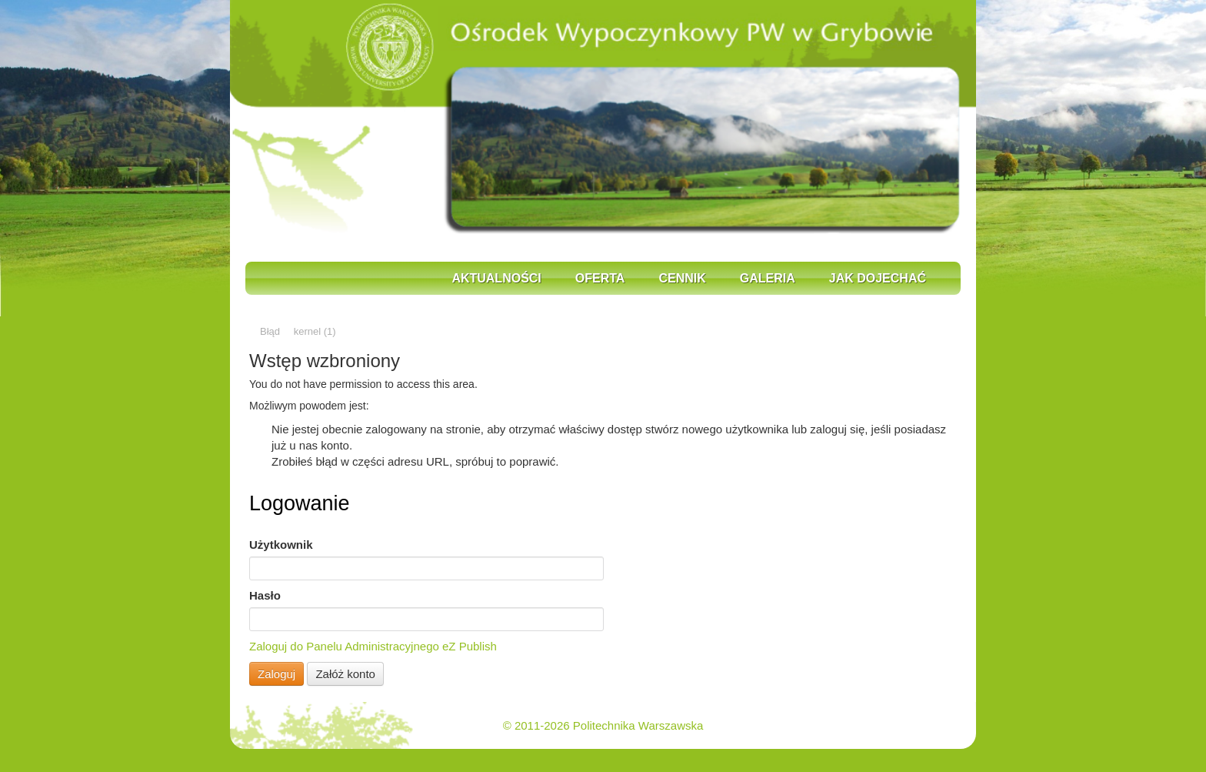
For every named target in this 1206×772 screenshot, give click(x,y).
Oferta (600, 278)
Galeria (767, 278)
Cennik (681, 278)
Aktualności (496, 278)
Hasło (265, 595)
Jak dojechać (877, 278)
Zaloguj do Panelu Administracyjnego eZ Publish (373, 646)
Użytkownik (281, 544)
